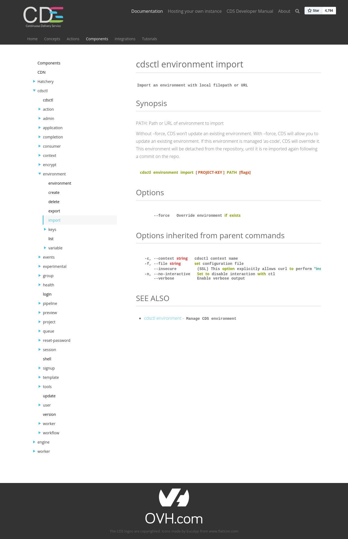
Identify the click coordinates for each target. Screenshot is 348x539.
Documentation (147, 11)
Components (97, 38)
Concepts (52, 38)
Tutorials (149, 38)
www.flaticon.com (223, 531)
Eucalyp (193, 531)
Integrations (125, 38)
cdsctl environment (162, 319)
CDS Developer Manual (250, 11)
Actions (73, 38)
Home (32, 38)
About (284, 11)
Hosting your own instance (195, 11)
